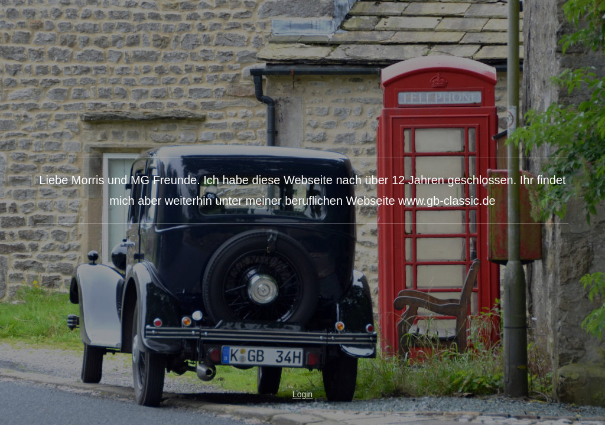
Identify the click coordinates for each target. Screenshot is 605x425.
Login (302, 394)
